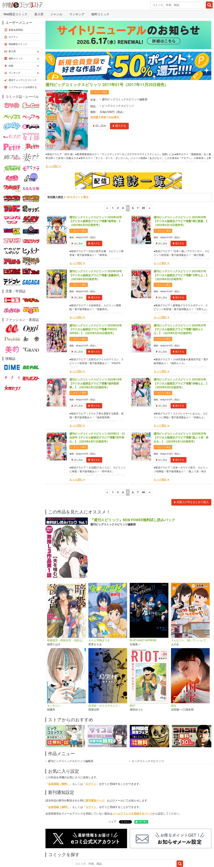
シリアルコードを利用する (23, 63)
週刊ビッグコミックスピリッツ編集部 (124, 75)
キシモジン (54, 682)
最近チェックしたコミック (144, 849)
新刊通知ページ (95, 777)
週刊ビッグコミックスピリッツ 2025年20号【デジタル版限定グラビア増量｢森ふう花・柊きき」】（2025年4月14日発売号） (181, 414)
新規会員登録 (16, 6)
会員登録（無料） (59, 760)
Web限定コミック (18, 20)
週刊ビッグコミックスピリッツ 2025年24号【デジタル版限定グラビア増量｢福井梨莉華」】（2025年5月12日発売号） (95, 360)
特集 (88, 849)
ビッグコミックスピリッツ (118, 82)
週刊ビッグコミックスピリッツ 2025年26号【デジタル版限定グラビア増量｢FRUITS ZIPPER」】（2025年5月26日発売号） (95, 306)
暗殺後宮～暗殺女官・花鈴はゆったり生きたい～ (66, 616)
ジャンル (103, 849)
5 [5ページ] (128, 184)
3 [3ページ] (118, 184)
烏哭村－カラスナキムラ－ (104, 682)
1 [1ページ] (113, 184)
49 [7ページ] (143, 184)
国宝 (173, 682)
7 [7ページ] (138, 184)
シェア (112, 798)
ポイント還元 (100, 68)
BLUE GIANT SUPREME (143, 616)
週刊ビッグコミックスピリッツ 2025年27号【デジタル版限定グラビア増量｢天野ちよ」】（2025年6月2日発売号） (181, 251)
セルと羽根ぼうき (99, 616)
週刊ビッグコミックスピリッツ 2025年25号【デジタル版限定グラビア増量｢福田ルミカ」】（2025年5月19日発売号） (180, 306)
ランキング (71, 849)
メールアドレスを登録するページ (132, 790)
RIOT (132, 682)
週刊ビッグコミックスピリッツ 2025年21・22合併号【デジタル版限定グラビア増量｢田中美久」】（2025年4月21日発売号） (97, 414)
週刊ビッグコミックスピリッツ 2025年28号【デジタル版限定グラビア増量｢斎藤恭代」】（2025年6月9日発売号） (96, 251)
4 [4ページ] (123, 184)
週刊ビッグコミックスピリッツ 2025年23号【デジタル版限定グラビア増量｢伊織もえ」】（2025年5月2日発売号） (181, 360)
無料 (118, 849)
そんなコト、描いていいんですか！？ (190, 616)
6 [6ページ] (133, 184)
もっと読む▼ (53, 142)
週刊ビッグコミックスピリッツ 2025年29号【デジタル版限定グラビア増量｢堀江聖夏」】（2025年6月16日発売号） (181, 197)
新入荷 (53, 849)
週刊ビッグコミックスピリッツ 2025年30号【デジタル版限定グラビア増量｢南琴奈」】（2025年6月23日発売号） (95, 197)
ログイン (91, 760)
